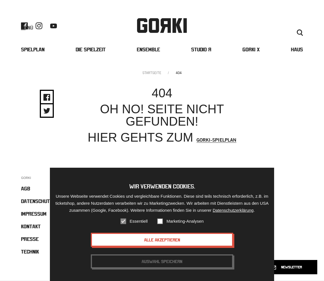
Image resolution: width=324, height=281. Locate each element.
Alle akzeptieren (162, 240)
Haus (297, 50)
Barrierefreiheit (251, 26)
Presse (296, 26)
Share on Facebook (46, 98)
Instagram (39, 26)
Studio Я (201, 50)
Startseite (151, 73)
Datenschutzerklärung (233, 210)
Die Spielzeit (91, 50)
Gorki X (251, 50)
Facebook (24, 26)
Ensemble (148, 50)
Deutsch (284, 33)
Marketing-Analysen (185, 221)
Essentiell (139, 221)
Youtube (53, 26)
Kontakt (278, 26)
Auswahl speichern (162, 261)
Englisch (266, 33)
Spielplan (33, 50)
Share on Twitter (46, 111)
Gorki (162, 26)
